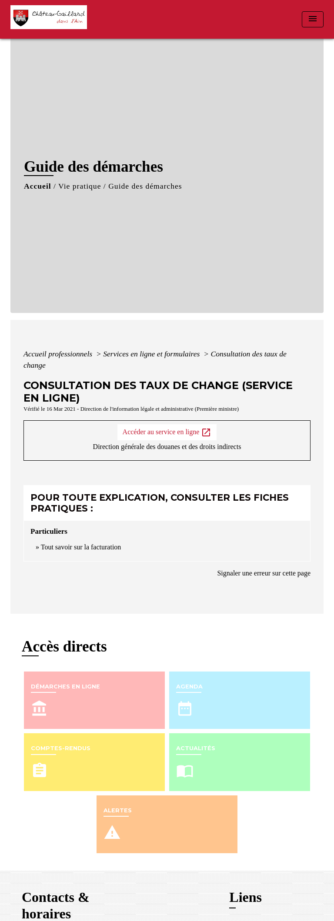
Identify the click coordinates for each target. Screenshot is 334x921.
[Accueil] (51, 19)
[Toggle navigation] (313, 19)
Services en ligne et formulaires (152, 353)
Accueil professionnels (58, 353)
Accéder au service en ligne (167, 432)
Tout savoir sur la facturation (81, 547)
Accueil (37, 186)
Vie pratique (79, 186)
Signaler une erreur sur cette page (264, 573)
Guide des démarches (145, 186)
